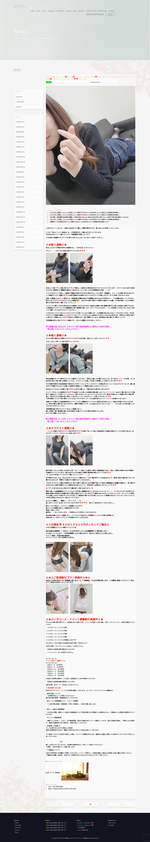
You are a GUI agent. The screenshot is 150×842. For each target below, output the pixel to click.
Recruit (102, 6)
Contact (132, 6)
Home (53, 6)
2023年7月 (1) (20, 237)
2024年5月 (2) (20, 187)
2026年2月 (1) (20, 127)
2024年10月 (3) (20, 167)
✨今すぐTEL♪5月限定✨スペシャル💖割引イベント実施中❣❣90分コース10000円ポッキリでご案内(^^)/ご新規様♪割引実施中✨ (84, 212)
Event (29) (19, 97)
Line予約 (111, 825)
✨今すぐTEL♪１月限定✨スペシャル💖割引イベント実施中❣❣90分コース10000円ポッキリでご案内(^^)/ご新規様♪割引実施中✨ (85, 219)
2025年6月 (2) (20, 132)
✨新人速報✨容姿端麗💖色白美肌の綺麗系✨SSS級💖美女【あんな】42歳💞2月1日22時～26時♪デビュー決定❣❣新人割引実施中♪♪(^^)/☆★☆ (89, 217)
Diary (65, 6)
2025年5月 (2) (20, 137)
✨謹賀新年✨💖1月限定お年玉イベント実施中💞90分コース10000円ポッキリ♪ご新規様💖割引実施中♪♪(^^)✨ (79, 222)
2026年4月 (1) (20, 122)
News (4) (18, 107)
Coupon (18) (20, 102)
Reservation (122, 6)
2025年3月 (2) (20, 142)
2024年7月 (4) (20, 177)
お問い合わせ (112, 823)
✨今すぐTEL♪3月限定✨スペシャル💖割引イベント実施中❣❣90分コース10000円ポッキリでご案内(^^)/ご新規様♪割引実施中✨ (84, 215)
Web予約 (131, 10)
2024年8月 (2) (20, 172)
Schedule (72, 6)
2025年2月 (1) (20, 147)
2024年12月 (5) (20, 157)
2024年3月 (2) (20, 197)
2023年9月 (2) (20, 227)
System (89, 6)
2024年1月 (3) (20, 207)
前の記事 (59, 804)
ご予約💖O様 (81, 827)
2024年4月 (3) (20, 192)
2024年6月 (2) (20, 182)
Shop (96, 6)
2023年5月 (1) (20, 247)
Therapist (81, 6)
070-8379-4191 (118, 10)
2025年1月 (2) (20, 152)
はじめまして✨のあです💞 (85, 823)
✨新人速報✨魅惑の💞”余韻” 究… (56, 823)
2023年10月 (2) (20, 222)
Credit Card (111, 6)
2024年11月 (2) (20, 162)
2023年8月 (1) (20, 232)
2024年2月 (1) (20, 202)
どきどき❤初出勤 (82, 830)
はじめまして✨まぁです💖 (85, 825)
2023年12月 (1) (20, 212)
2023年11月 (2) (20, 217)
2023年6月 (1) (20, 242)
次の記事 (121, 804)
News (59, 6)
